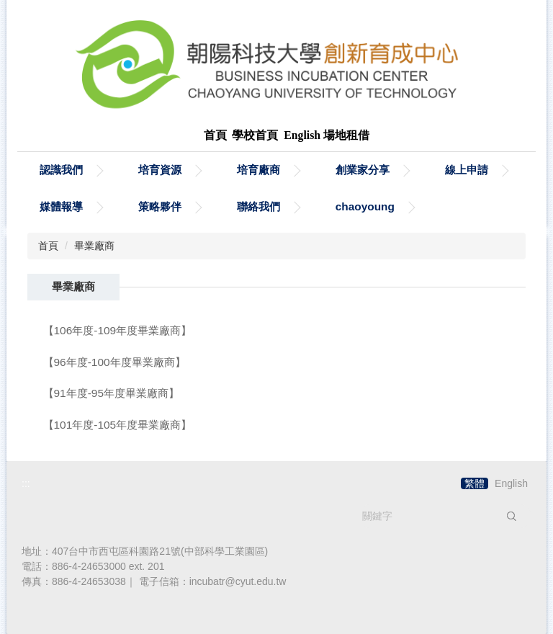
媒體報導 (61, 206)
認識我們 (61, 170)
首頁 (48, 245)
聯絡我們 (258, 206)
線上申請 (466, 170)
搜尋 (511, 516)
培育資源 (159, 170)
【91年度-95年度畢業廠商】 (111, 393)
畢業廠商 (94, 245)
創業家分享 (363, 170)
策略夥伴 (159, 206)
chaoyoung (365, 206)
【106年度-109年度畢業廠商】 (117, 330)
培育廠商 (258, 170)
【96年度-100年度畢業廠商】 (114, 362)
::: (26, 483)
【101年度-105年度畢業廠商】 (117, 425)
